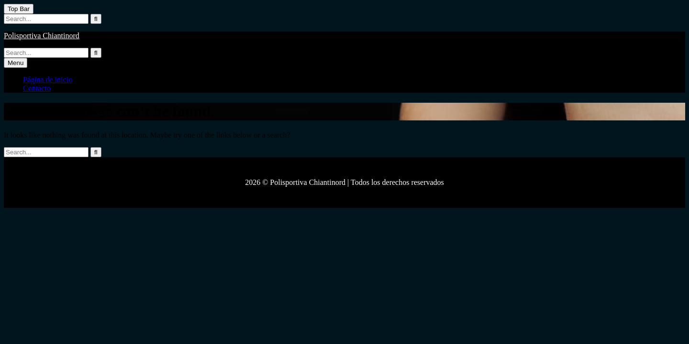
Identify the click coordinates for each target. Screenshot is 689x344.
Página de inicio (47, 79)
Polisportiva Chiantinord (41, 36)
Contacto (37, 88)
